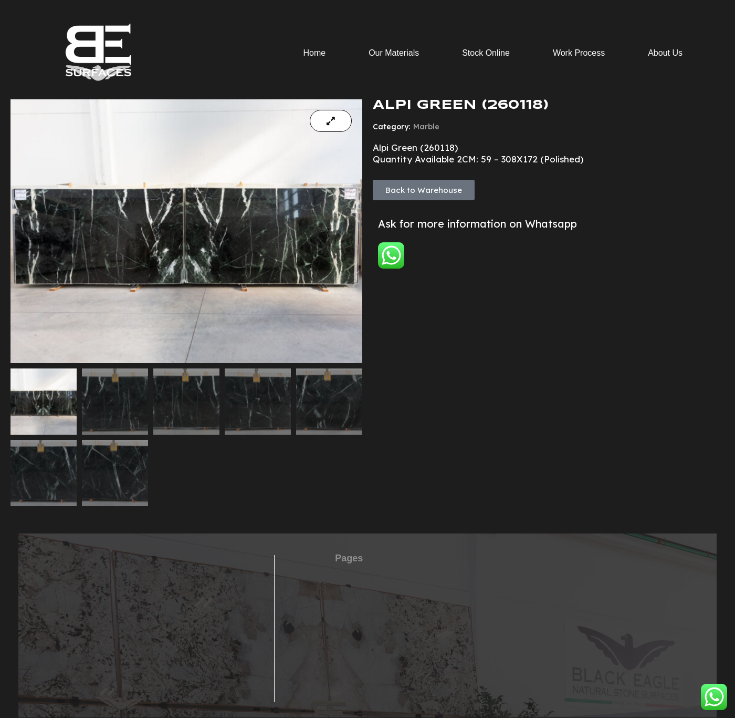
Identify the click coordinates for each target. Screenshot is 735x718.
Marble (426, 126)
